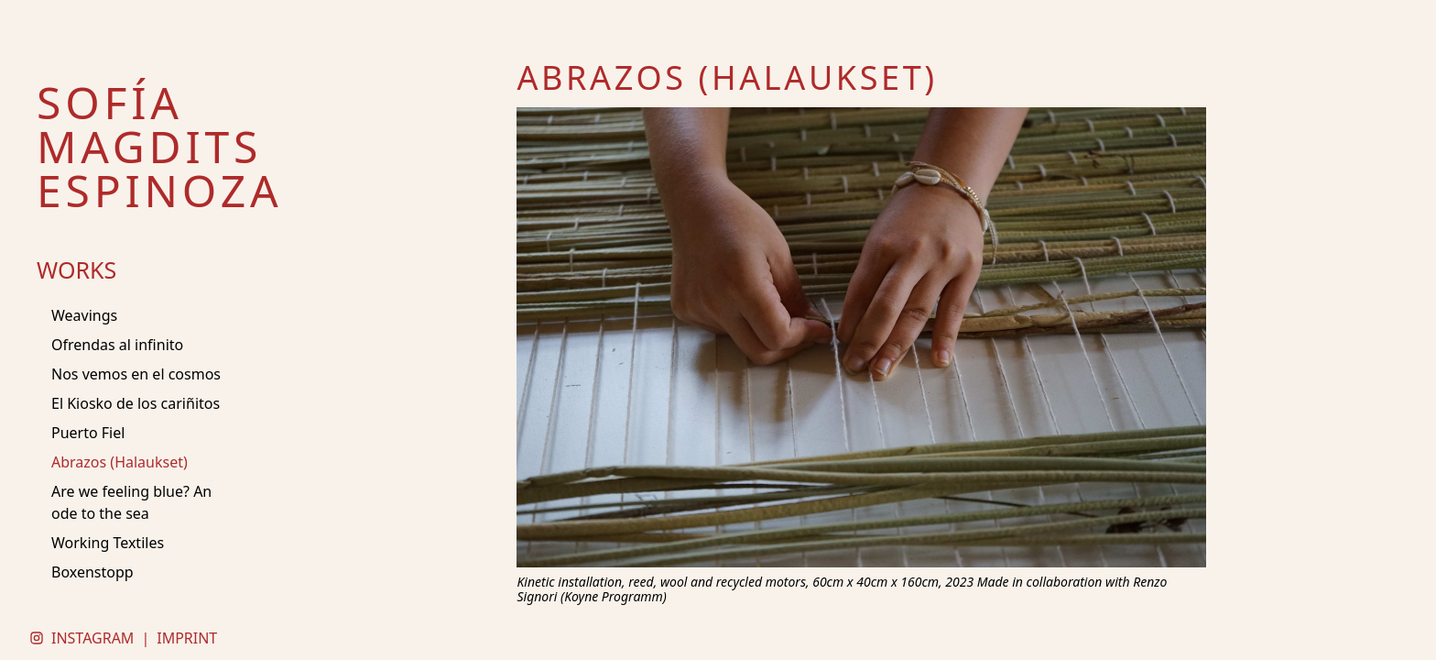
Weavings (84, 315)
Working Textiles (107, 543)
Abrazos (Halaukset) (119, 462)
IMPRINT (187, 638)
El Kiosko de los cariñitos (135, 403)
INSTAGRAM (92, 638)
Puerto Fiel (88, 433)
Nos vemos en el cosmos (136, 374)
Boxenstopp (92, 572)
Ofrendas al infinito (117, 345)
